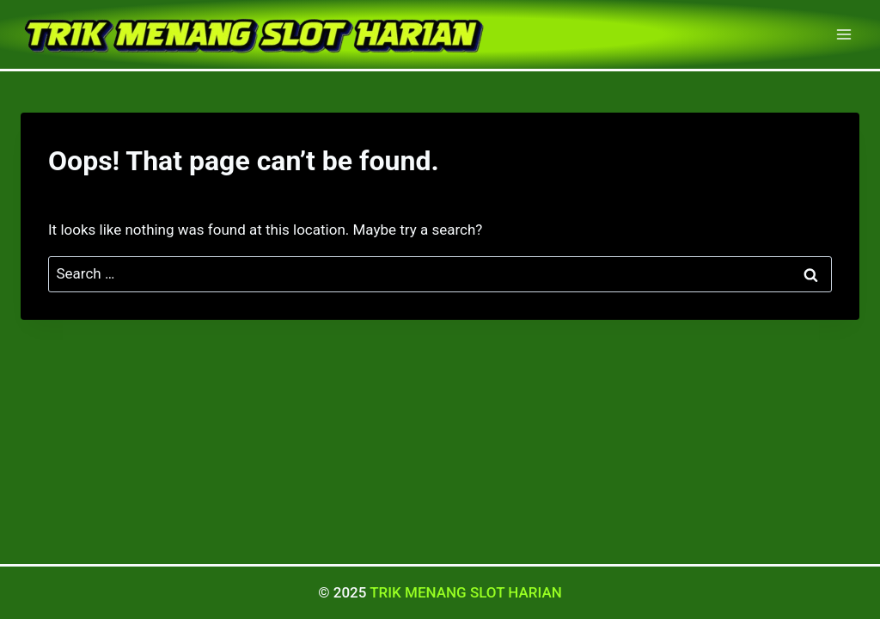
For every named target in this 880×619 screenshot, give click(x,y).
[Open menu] (843, 34)
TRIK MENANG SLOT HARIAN (466, 592)
